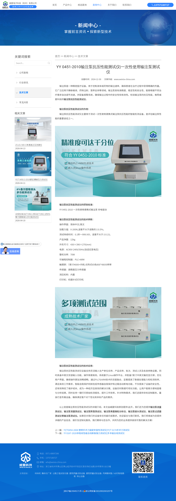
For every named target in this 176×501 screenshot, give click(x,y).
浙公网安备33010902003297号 (98, 490)
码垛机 (38, 473)
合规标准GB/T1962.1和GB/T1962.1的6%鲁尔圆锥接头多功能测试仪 (32, 215)
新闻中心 (97, 5)
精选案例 (82, 5)
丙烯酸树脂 (107, 473)
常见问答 (23, 102)
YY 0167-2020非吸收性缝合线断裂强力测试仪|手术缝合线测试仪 (94, 433)
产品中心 (67, 5)
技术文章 (23, 92)
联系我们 (127, 5)
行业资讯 (23, 82)
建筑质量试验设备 (77, 473)
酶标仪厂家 (47, 473)
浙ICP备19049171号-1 (73, 490)
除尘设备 (81, 476)
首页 (54, 5)
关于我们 (112, 5)
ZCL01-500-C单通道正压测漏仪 (28, 144)
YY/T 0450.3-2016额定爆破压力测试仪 (31, 179)
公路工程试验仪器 (60, 473)
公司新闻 (23, 72)
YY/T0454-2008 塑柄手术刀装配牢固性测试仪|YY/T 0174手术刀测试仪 (97, 429)
